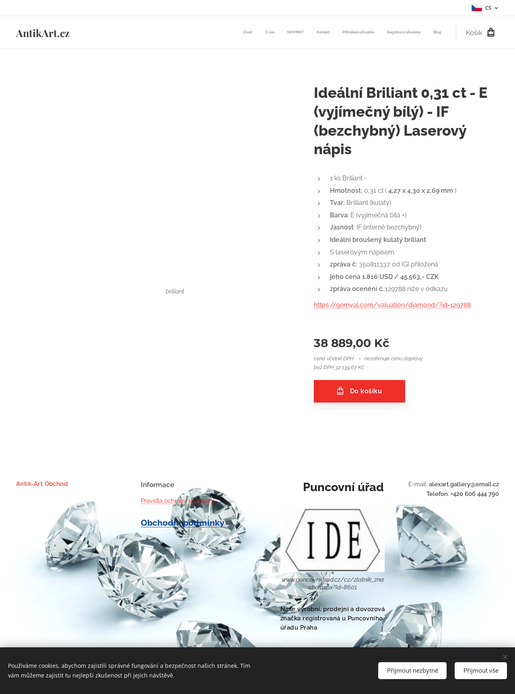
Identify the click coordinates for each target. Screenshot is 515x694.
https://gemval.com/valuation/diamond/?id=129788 (392, 305)
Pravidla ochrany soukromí (177, 500)
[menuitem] (366, 33)
